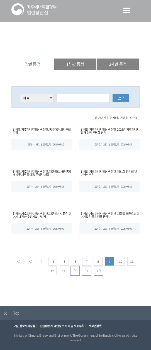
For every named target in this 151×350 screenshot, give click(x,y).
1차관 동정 (75, 64)
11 (133, 263)
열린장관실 (51, 48)
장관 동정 (95, 48)
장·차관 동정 (73, 48)
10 (121, 263)
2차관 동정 (117, 64)
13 (63, 272)
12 (51, 272)
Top (10, 315)
